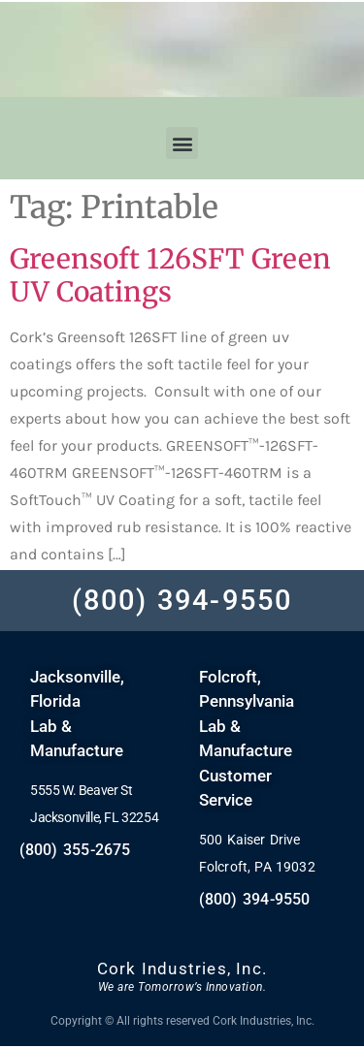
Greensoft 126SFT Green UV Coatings (170, 275)
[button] (182, 143)
